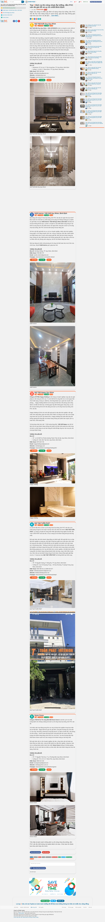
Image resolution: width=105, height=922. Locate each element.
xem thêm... (55, 15)
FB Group (64, 907)
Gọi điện (46, 25)
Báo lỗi (45, 9)
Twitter (16, 21)
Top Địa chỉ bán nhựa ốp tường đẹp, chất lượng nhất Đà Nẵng (93, 52)
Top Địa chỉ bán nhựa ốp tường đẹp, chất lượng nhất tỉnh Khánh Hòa (93, 47)
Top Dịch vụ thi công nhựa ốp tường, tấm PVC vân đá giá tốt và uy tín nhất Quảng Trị (93, 117)
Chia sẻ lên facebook (35, 852)
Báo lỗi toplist (46, 852)
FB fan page (70, 907)
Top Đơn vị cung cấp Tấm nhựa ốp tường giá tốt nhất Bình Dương (93, 68)
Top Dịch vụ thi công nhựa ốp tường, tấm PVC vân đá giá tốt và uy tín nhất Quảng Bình (93, 94)
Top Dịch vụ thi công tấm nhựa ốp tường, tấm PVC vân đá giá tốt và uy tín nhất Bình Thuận (93, 78)
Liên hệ (51, 25)
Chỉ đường (40, 25)
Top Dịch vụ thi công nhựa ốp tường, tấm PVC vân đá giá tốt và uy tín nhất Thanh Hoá (93, 105)
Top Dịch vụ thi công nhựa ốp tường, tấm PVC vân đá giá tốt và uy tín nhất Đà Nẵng (94, 123)
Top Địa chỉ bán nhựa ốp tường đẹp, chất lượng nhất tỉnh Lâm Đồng (93, 57)
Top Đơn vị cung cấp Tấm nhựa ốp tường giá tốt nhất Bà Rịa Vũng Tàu (93, 83)
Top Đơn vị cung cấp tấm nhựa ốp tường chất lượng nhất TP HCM (94, 30)
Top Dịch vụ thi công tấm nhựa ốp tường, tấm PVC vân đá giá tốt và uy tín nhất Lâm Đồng (93, 35)
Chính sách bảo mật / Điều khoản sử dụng (23, 917)
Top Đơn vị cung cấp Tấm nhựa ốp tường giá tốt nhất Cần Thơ (93, 73)
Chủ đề (84, 907)
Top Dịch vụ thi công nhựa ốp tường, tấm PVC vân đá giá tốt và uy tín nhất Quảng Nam (93, 100)
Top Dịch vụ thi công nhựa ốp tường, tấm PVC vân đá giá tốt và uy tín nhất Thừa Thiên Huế (93, 111)
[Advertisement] (52, 200)
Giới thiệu (16, 907)
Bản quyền (41, 907)
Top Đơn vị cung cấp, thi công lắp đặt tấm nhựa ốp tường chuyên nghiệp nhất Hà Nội (93, 62)
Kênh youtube (78, 907)
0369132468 (21, 913)
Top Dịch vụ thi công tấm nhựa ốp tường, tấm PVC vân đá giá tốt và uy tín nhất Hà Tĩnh (93, 41)
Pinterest (19, 21)
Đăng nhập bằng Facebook (37, 868)
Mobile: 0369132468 (24, 907)
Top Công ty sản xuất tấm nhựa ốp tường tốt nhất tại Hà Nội (93, 25)
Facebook (14, 21)
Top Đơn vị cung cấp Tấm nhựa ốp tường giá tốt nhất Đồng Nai (93, 88)
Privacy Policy (35, 917)
